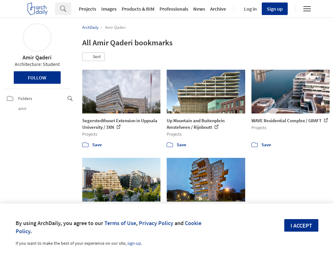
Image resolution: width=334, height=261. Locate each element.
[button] (93, 57)
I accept (301, 225)
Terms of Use (120, 223)
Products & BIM (138, 8)
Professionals (173, 8)
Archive (218, 8)
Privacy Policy (156, 223)
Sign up (275, 9)
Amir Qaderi (37, 57)
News (199, 8)
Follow (37, 77)
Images (109, 8)
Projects (87, 8)
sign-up (134, 243)
